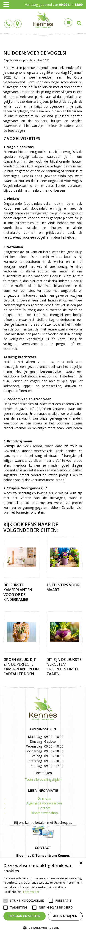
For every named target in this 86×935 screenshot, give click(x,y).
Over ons (44, 798)
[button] (43, 927)
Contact (44, 808)
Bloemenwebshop (44, 813)
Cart (68, 22)
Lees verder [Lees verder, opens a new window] (31, 892)
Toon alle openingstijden (43, 779)
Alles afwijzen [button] (65, 916)
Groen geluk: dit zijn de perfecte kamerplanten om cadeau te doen (21, 666)
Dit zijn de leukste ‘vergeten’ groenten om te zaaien (64, 666)
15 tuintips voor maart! (63, 587)
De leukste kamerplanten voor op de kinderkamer (17, 592)
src (79, 23)
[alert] (43, 896)
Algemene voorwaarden (44, 803)
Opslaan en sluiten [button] (24, 916)
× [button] (81, 863)
